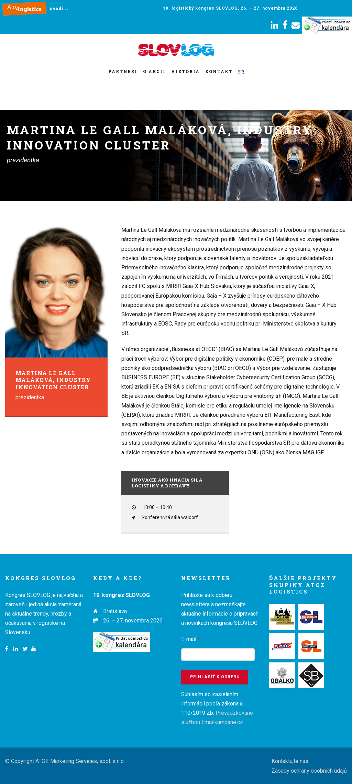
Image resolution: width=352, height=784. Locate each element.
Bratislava (115, 611)
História (185, 71)
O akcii (154, 71)
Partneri (123, 71)
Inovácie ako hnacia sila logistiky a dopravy (167, 483)
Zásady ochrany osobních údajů (309, 770)
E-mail (190, 639)
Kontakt (219, 71)
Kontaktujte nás (290, 761)
